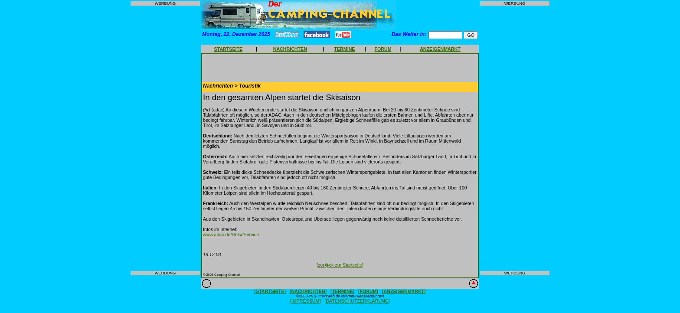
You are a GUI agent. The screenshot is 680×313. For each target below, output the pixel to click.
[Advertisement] (165, 138)
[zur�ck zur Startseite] (340, 264)
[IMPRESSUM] (305, 300)
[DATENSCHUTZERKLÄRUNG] (357, 300)
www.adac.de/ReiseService (231, 234)
